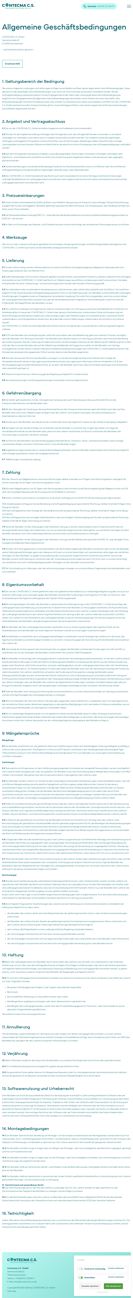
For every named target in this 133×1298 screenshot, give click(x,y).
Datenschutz (102, 1292)
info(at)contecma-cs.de (25, 1282)
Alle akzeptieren (113, 1286)
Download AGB (12, 64)
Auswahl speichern (90, 1286)
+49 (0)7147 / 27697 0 (24, 1278)
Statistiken (89, 1278)
